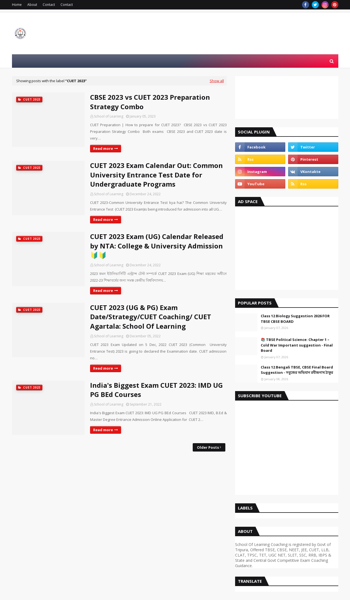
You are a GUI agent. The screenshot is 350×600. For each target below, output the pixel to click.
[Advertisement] (286, 251)
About (32, 4)
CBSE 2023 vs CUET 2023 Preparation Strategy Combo (150, 101)
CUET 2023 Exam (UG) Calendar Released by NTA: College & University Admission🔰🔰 (156, 246)
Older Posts (208, 447)
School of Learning (108, 116)
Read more (103, 148)
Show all (217, 80)
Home (17, 4)
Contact (49, 4)
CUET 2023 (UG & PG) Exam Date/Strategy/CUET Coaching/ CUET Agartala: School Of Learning (150, 317)
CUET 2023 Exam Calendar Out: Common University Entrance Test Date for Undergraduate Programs (156, 175)
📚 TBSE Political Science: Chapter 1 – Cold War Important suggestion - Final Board (297, 345)
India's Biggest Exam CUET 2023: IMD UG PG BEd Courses (156, 390)
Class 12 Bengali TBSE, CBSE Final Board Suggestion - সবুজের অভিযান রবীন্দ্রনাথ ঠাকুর (297, 370)
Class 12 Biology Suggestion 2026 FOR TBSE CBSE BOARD (295, 318)
